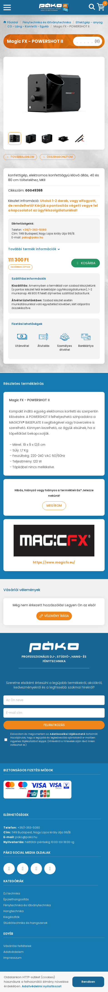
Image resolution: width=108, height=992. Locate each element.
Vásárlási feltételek (17, 946)
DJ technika (11, 893)
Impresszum (12, 958)
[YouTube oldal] (22, 868)
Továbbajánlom (20, 157)
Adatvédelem (13, 952)
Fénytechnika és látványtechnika (47, 22)
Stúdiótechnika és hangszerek (25, 923)
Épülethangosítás (16, 899)
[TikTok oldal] (50, 868)
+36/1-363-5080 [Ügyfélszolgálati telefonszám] (28, 827)
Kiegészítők (11, 917)
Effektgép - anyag (89, 22)
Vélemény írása (54, 616)
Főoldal (11, 22)
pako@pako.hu (32, 237)
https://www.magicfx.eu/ (54, 562)
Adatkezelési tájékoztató (67, 734)
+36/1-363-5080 (35, 230)
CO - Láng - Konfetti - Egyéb (28, 26)
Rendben (88, 982)
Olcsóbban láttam (20, 267)
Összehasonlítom (57, 157)
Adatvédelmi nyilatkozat (41, 986)
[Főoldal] (54, 7)
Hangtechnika (13, 911)
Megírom (54, 505)
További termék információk (34, 249)
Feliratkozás (54, 725)
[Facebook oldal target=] (9, 868)
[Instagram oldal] (36, 868)
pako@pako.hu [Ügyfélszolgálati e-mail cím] (26, 837)
